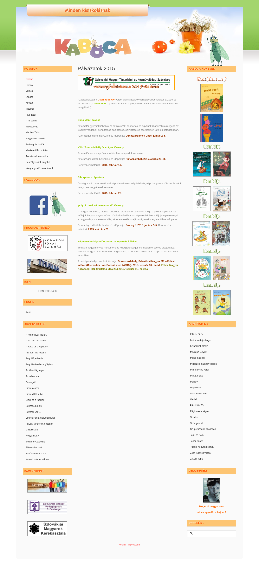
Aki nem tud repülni (36, 352)
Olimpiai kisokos (198, 393)
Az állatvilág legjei (35, 370)
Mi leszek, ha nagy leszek (203, 364)
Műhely (194, 381)
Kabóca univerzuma (36, 453)
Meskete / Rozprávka (37, 150)
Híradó (29, 85)
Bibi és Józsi (32, 388)
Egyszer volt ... (33, 412)
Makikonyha (32, 126)
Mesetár (30, 108)
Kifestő (29, 102)
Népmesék (195, 387)
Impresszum (134, 544)
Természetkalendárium (37, 156)
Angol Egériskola (34, 358)
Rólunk (122, 544)
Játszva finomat (34, 447)
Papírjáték (31, 114)
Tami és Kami (197, 435)
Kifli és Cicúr (196, 334)
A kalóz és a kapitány (37, 346)
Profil (28, 312)
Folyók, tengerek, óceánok (39, 423)
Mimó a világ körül (199, 369)
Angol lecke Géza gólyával (39, 364)
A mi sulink (31, 120)
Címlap (29, 79)
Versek (29, 91)
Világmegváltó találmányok (40, 168)
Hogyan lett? (32, 435)
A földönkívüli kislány (36, 334)
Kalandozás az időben (37, 459)
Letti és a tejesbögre (200, 340)
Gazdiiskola (32, 429)
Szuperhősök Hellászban (203, 429)
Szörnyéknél (196, 423)
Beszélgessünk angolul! (38, 162)
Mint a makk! (196, 375)
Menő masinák (197, 358)
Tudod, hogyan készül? (202, 447)
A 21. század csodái (36, 340)
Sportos (194, 417)
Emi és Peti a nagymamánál (40, 417)
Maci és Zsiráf (33, 132)
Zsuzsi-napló (196, 458)
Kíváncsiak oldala (199, 346)
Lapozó (29, 97)
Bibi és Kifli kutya (34, 394)
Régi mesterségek (199, 411)
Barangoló (31, 382)
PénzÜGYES (197, 405)
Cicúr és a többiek (35, 400)
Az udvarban (32, 376)
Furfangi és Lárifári (35, 144)
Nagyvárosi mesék (35, 138)
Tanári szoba (196, 441)
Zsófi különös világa (200, 453)
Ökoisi (193, 399)
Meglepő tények (198, 352)
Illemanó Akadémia (35, 441)
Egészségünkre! (34, 406)
